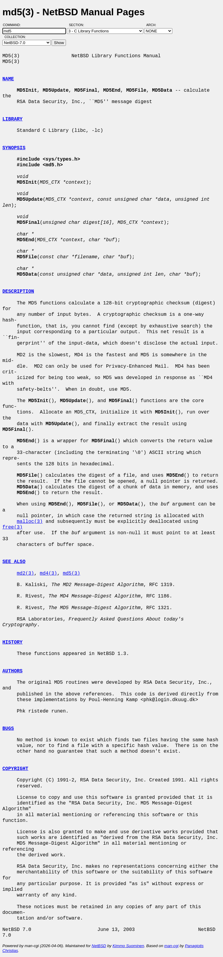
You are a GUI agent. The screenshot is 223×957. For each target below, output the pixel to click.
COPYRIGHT (15, 769)
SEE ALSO (13, 561)
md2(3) (25, 573)
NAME (8, 79)
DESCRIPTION (18, 291)
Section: (78, 25)
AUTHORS (12, 671)
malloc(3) (30, 521)
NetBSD (99, 946)
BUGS (8, 728)
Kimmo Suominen (128, 946)
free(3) (12, 527)
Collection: (15, 37)
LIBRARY (12, 119)
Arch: (154, 25)
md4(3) (48, 573)
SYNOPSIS (13, 148)
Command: (13, 25)
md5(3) (71, 573)
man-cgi (171, 946)
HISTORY (12, 642)
